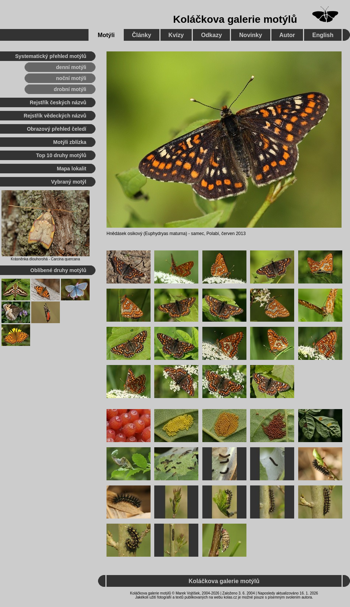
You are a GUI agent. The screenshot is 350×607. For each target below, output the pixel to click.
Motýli (106, 35)
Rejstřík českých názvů (58, 102)
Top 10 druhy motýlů (61, 155)
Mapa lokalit (71, 168)
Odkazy (211, 35)
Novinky (250, 35)
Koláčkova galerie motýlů (235, 19)
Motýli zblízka (69, 142)
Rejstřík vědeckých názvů (55, 116)
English (322, 35)
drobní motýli (70, 89)
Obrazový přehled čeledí (56, 129)
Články (141, 35)
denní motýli (71, 67)
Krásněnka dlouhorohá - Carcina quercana (45, 259)
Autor (287, 35)
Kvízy (176, 35)
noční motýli (71, 78)
